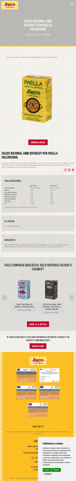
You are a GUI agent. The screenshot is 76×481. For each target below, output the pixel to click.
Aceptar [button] (46, 470)
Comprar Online (38, 142)
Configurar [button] (47, 474)
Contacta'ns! (38, 346)
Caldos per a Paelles (12, 57)
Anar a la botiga (38, 324)
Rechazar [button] (56, 470)
